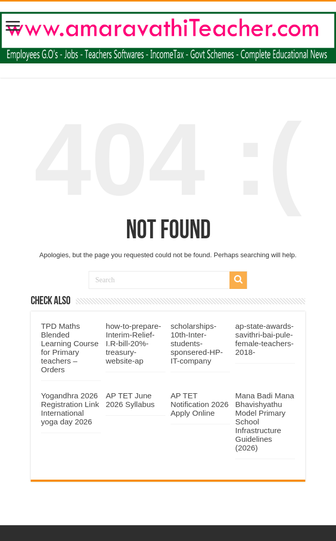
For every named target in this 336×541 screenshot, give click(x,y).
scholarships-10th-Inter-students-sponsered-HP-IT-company (197, 343)
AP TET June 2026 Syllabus (130, 400)
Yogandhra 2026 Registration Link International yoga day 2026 (70, 408)
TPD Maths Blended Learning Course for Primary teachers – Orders (69, 348)
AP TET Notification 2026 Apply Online (199, 404)
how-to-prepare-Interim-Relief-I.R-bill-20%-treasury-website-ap (133, 343)
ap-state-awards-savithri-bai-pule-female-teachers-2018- (264, 339)
